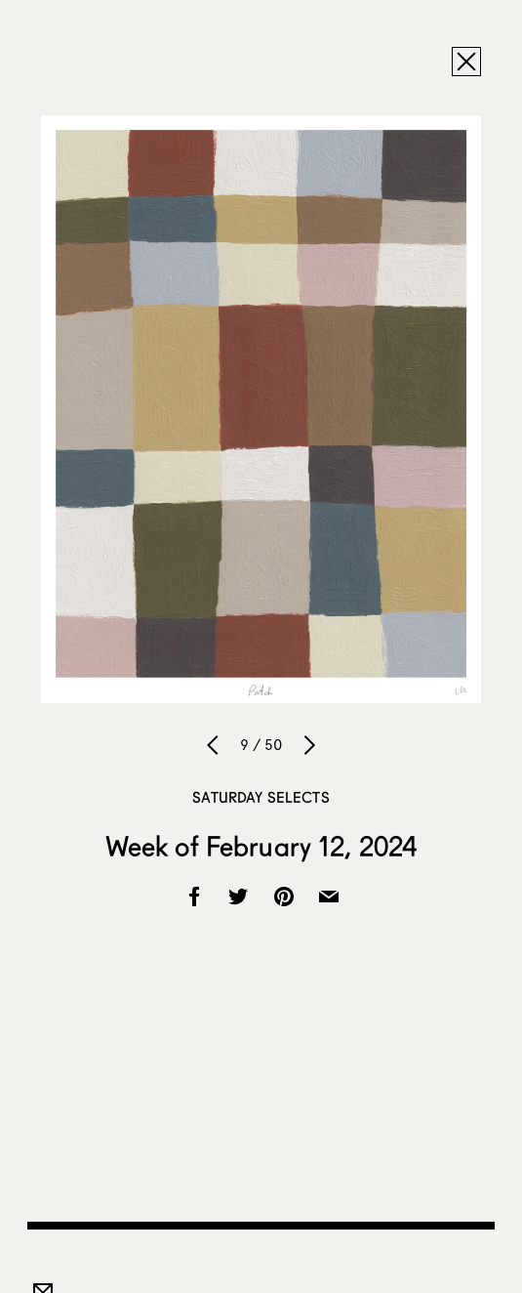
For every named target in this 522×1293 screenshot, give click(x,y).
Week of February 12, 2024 (261, 845)
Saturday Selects (260, 797)
